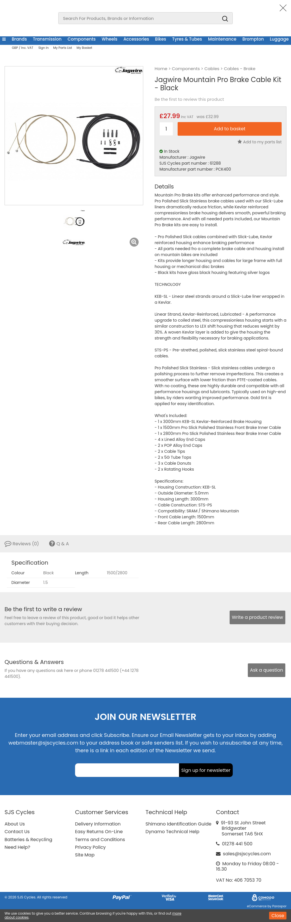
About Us (15, 824)
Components (82, 39)
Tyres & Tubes (187, 39)
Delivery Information (97, 824)
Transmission (47, 39)
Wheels (109, 39)
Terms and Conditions (100, 839)
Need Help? (17, 847)
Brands (19, 39)
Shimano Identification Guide (178, 824)
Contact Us (17, 831)
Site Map (85, 855)
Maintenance (222, 39)
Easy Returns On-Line (99, 831)
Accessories (136, 39)
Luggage (279, 39)
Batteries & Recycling (28, 839)
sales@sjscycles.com (247, 853)
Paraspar (279, 906)
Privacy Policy (90, 847)
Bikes (160, 39)
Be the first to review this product (189, 99)
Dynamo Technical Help (172, 831)
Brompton (253, 39)
